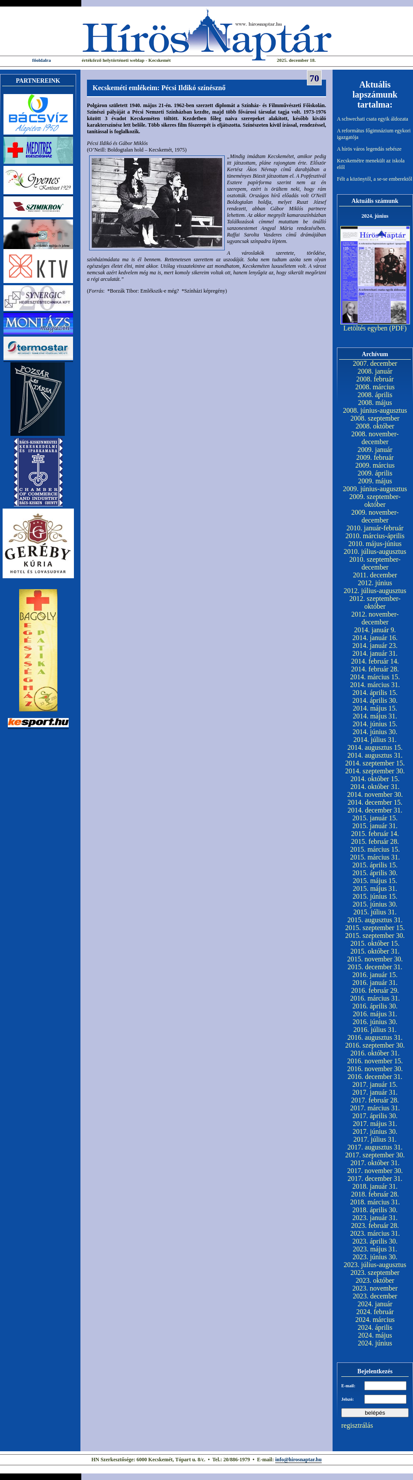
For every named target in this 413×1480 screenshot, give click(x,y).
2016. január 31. (375, 982)
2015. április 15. (375, 865)
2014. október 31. (375, 786)
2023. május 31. (375, 1249)
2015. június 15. (375, 896)
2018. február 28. (375, 1194)
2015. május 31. (375, 888)
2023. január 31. (375, 1217)
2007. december (375, 363)
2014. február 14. (375, 661)
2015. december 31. (374, 967)
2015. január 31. (375, 825)
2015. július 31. (375, 912)
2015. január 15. (375, 818)
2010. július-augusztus (375, 551)
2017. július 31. (375, 1139)
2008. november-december (375, 437)
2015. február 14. (375, 833)
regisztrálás (357, 1425)
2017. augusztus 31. (375, 1147)
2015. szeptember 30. (375, 935)
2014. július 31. (375, 739)
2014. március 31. (375, 684)
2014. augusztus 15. (375, 747)
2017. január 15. (375, 1084)
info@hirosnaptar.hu (298, 1459)
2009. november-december (375, 516)
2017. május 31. (375, 1123)
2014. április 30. (375, 700)
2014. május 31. (375, 716)
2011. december (375, 575)
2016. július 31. (375, 1029)
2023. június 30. (375, 1257)
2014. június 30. (375, 731)
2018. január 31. (375, 1186)
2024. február (374, 1311)
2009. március (375, 465)
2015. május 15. (375, 880)
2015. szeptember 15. (375, 927)
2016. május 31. (375, 1014)
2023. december (375, 1296)
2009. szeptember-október (375, 500)
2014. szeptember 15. (375, 763)
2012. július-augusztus (375, 590)
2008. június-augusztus (375, 410)
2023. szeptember (375, 1272)
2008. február (374, 379)
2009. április (375, 473)
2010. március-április (375, 535)
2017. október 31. (375, 1162)
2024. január (375, 1304)
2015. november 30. (375, 959)
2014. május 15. (375, 708)
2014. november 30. (375, 794)
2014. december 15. (374, 802)
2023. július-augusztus (375, 1264)
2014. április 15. (375, 692)
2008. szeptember (375, 418)
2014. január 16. (375, 637)
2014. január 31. (375, 653)
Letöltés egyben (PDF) (375, 328)
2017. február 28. (375, 1100)
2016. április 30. (375, 1006)
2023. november (375, 1288)
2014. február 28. (375, 669)
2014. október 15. (375, 778)
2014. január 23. (375, 645)
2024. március (375, 1319)
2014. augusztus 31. (375, 755)
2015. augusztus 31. (375, 920)
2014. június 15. (375, 724)
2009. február (374, 457)
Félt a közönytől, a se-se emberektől (374, 179)
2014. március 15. (375, 677)
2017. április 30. (375, 1115)
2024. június (375, 1343)
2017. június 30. (375, 1131)
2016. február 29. (375, 990)
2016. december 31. (374, 1076)
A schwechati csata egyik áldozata (372, 119)
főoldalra (41, 60)
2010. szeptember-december (375, 563)
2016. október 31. (375, 1053)
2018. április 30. (375, 1210)
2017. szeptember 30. (375, 1155)
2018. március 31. (375, 1202)
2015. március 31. (375, 857)
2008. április (375, 394)
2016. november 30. (375, 1068)
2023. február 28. (375, 1225)
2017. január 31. (375, 1092)
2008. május (375, 402)
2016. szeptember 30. (375, 1045)
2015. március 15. (375, 849)
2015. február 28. (375, 841)
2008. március (375, 387)
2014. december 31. (374, 810)
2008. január (375, 371)
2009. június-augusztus (375, 488)
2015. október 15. (375, 943)
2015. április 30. (375, 873)
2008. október (375, 426)
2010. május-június (375, 543)
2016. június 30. (375, 1021)
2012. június (375, 583)
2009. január (375, 449)
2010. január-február (374, 528)
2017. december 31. (374, 1178)
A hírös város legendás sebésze (369, 149)
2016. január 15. (375, 974)
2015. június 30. (375, 904)
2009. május (375, 481)
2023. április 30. (375, 1241)
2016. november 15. (375, 1061)
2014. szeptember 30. (375, 771)
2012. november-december (375, 618)
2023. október (375, 1280)
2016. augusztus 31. (375, 1037)
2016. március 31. (375, 998)
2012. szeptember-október (375, 602)
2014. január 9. (375, 630)
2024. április (375, 1327)
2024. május (375, 1335)
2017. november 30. (375, 1170)
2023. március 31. (375, 1233)
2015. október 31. (375, 951)
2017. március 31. (375, 1108)
